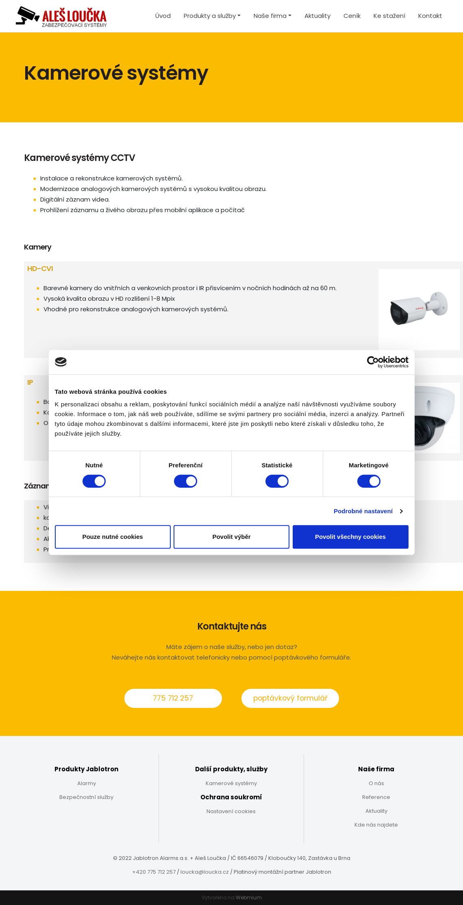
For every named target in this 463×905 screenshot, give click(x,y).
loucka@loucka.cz (204, 872)
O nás (376, 783)
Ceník (352, 15)
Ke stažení (389, 15)
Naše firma (270, 15)
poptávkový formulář (290, 698)
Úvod (163, 15)
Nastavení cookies (231, 811)
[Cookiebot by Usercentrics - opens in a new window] (373, 362)
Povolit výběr (231, 536)
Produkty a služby (210, 15)
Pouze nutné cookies (112, 536)
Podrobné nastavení (363, 511)
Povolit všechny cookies (350, 536)
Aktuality (317, 15)
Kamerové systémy (231, 783)
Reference (376, 797)
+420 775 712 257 (154, 872)
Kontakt (430, 15)
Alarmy (86, 783)
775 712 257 (173, 698)
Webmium (249, 897)
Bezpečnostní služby (86, 797)
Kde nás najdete (376, 825)
